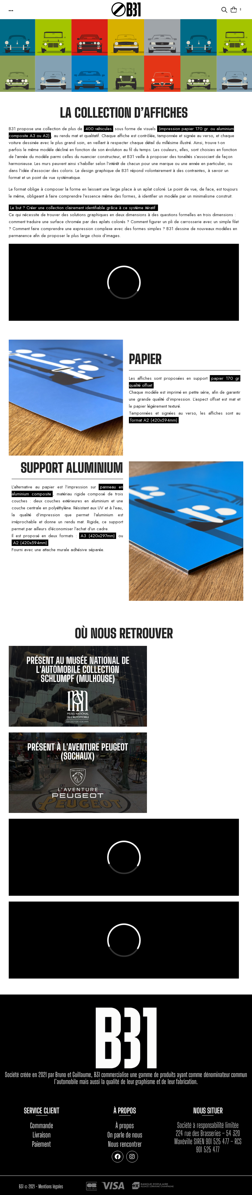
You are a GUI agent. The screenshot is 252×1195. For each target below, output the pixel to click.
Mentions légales (50, 1186)
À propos (125, 1125)
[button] (11, 10)
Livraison (42, 1134)
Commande (41, 1125)
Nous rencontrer (125, 1144)
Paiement (41, 1144)
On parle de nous (124, 1134)
